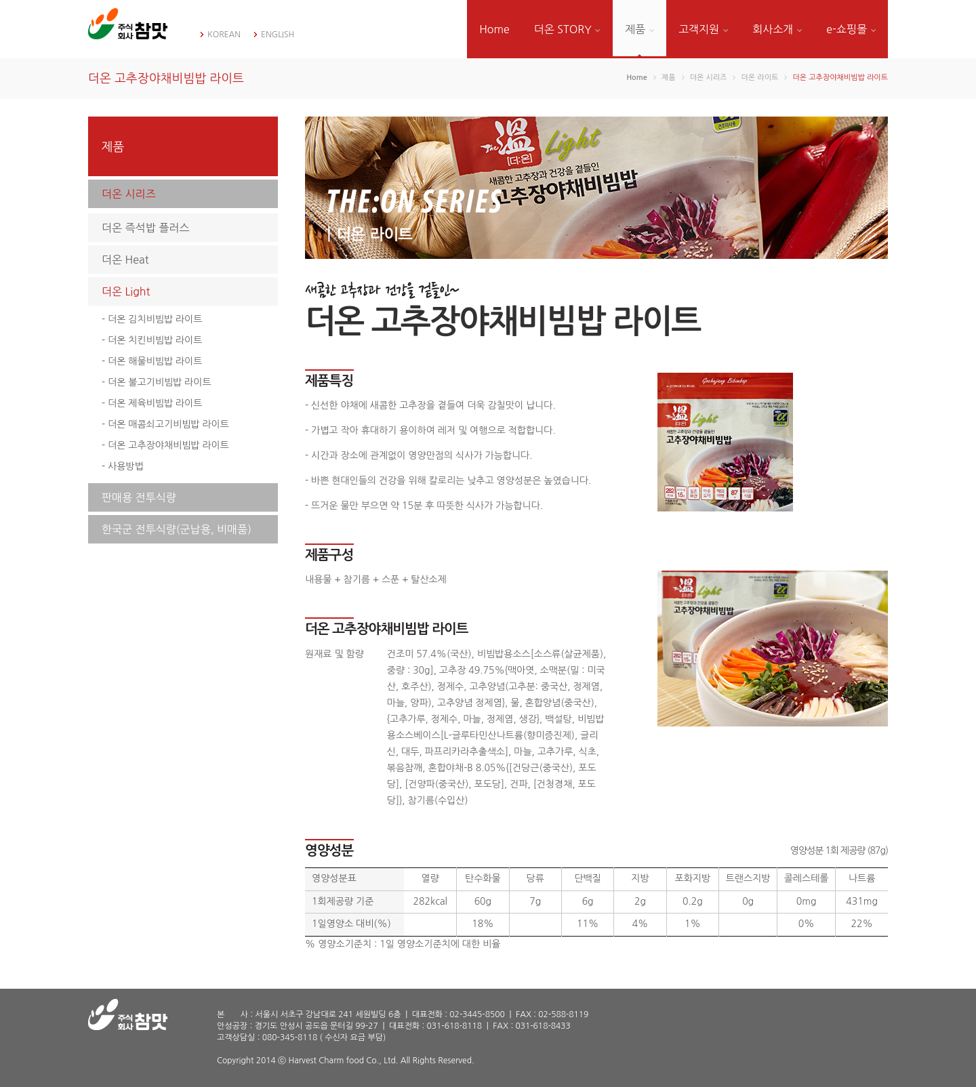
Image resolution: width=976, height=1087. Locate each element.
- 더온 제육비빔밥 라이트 (152, 403)
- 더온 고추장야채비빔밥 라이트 (165, 445)
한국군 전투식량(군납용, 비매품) (176, 529)
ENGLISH (277, 34)
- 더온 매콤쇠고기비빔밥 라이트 (165, 424)
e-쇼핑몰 (851, 29)
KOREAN (224, 34)
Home (494, 29)
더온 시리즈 (129, 193)
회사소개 (777, 29)
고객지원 (703, 29)
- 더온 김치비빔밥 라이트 (152, 319)
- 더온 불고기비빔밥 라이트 (156, 382)
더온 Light (126, 291)
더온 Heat (125, 259)
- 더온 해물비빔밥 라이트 (152, 361)
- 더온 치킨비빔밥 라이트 (152, 340)
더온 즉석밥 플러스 (145, 227)
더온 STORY (567, 29)
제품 (639, 29)
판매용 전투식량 (139, 497)
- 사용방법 (123, 466)
